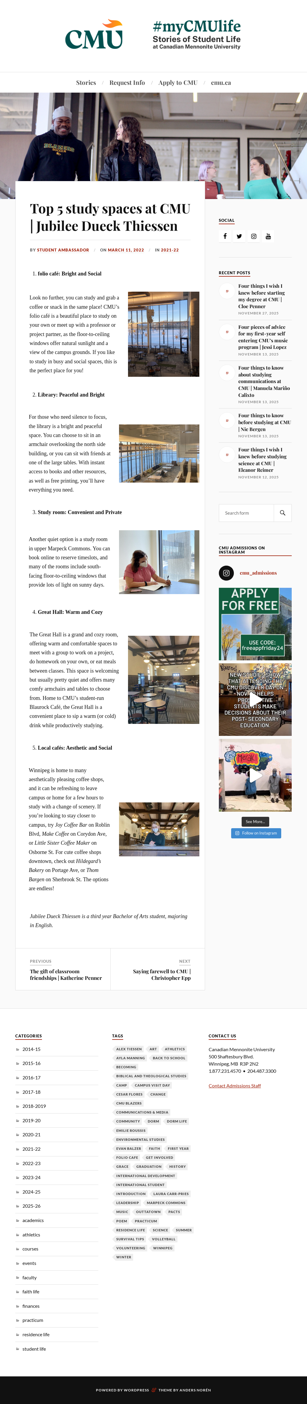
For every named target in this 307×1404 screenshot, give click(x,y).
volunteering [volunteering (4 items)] (130, 1248)
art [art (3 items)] (153, 1049)
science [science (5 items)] (160, 1230)
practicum (32, 1320)
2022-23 (31, 1163)
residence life (35, 1334)
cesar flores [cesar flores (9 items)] (129, 1094)
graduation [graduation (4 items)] (149, 1166)
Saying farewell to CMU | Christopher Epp (162, 974)
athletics (31, 1234)
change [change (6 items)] (158, 1094)
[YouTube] (268, 236)
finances (31, 1306)
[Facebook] (225, 236)
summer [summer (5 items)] (184, 1230)
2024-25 (31, 1191)
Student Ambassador (63, 250)
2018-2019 (34, 1106)
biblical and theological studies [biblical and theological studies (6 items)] (151, 1076)
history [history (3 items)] (177, 1166)
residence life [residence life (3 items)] (130, 1230)
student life (34, 1349)
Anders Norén (195, 1390)
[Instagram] (254, 236)
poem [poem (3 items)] (121, 1221)
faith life (30, 1291)
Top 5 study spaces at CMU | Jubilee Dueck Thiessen (110, 216)
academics (33, 1220)
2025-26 (31, 1206)
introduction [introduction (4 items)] (131, 1194)
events (29, 1263)
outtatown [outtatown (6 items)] (148, 1212)
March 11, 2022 (126, 250)
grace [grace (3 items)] (122, 1166)
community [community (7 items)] (128, 1121)
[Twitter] (239, 236)
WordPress (136, 1390)
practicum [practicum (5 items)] (146, 1221)
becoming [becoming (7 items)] (126, 1067)
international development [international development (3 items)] (145, 1176)
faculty (29, 1277)
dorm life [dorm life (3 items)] (177, 1121)
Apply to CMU (178, 82)
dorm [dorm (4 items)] (153, 1121)
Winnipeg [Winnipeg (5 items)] (163, 1248)
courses (30, 1248)
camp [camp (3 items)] (121, 1085)
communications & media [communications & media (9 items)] (142, 1112)
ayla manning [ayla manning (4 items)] (130, 1058)
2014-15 (31, 1049)
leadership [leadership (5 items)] (127, 1203)
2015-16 (31, 1063)
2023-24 (31, 1177)
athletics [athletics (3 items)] (175, 1049)
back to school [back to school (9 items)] (169, 1058)
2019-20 (31, 1120)
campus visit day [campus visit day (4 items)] (152, 1085)
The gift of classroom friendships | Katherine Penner (66, 974)
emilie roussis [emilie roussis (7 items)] (131, 1130)
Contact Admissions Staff (235, 1085)
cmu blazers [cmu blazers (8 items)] (129, 1103)
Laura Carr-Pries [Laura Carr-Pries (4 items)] (171, 1194)
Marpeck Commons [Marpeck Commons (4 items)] (166, 1203)
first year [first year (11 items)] (178, 1148)
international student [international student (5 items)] (140, 1185)
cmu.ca (221, 82)
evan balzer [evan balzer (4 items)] (128, 1148)
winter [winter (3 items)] (123, 1257)
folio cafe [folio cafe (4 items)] (127, 1157)
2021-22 (170, 250)
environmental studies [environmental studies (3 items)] (140, 1139)
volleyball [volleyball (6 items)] (164, 1239)
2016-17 (31, 1077)
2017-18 (31, 1092)
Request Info (127, 82)
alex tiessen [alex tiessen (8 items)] (129, 1049)
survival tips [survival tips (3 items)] (130, 1239)
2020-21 (31, 1134)
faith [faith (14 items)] (154, 1148)
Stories (86, 82)
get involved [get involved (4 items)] (159, 1157)
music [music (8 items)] (122, 1212)
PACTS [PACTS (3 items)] (174, 1212)
